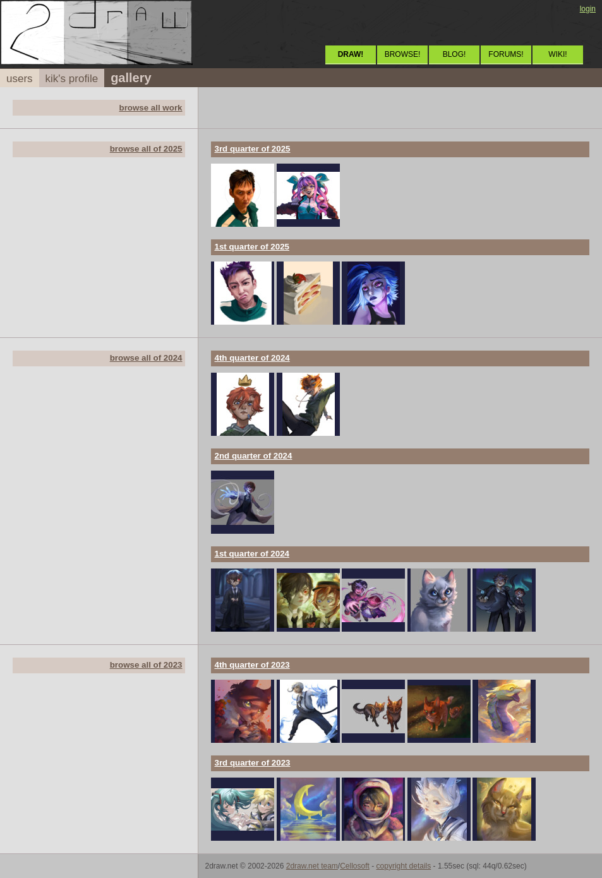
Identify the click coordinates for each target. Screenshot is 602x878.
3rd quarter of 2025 (252, 148)
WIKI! (557, 54)
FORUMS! (505, 54)
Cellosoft (355, 866)
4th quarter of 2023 (251, 665)
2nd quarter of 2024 (253, 455)
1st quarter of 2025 (251, 246)
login (588, 8)
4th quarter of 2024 (251, 358)
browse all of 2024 (146, 358)
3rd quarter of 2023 (252, 762)
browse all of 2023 (146, 665)
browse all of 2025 (146, 148)
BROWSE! (403, 54)
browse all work (150, 107)
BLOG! (454, 54)
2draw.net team (312, 866)
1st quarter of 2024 (251, 553)
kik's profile (72, 79)
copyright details (403, 866)
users (19, 79)
